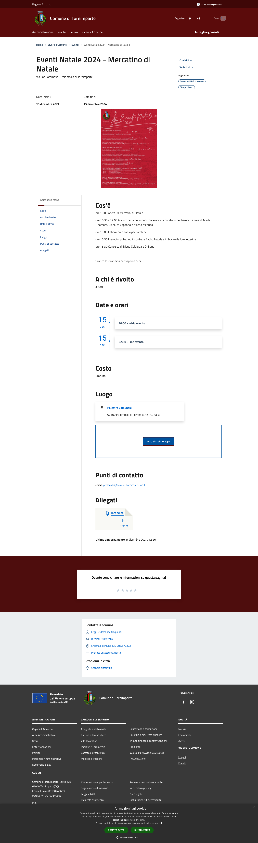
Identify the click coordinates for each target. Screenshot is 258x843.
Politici (36, 753)
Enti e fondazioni (41, 747)
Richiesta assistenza (92, 800)
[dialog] (129, 823)
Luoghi (182, 757)
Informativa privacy (140, 788)
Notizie (182, 729)
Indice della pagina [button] (49, 200)
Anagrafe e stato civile (93, 729)
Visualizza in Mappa (158, 441)
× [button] (254, 807)
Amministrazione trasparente (146, 782)
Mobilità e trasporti (91, 759)
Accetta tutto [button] (116, 830)
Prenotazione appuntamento (97, 782)
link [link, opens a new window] (160, 823)
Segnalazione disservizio (94, 788)
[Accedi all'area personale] (209, 4)
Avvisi (181, 741)
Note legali (136, 794)
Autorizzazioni (138, 758)
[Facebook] (184, 18)
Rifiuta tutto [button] (142, 830)
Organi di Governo (42, 729)
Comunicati (184, 735)
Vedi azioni (187, 67)
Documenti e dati (41, 765)
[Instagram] (192, 18)
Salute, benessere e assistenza (147, 753)
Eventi (75, 45)
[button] (129, 837)
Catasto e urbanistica (93, 753)
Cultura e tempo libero (93, 735)
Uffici (35, 741)
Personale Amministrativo (46, 759)
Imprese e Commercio (93, 747)
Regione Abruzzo (41, 4)
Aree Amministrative (44, 735)
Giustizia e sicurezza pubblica (146, 735)
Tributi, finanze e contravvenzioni (148, 741)
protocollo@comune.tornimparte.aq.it (124, 485)
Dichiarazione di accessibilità (146, 800)
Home (39, 45)
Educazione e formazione (143, 729)
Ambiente (135, 747)
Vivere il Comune (57, 45)
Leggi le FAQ (88, 794)
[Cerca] (222, 18)
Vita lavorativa (89, 741)
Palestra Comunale (119, 408)
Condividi (186, 60)
